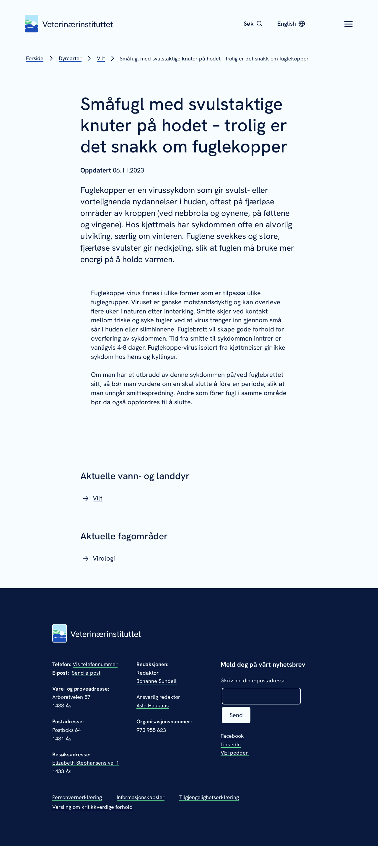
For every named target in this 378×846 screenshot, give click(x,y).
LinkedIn (231, 744)
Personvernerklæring (77, 797)
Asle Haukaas (152, 705)
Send (236, 715)
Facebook (232, 735)
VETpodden (235, 752)
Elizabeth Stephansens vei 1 (85, 762)
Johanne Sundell (156, 681)
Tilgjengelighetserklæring (209, 797)
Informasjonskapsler (140, 797)
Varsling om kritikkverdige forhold (92, 807)
